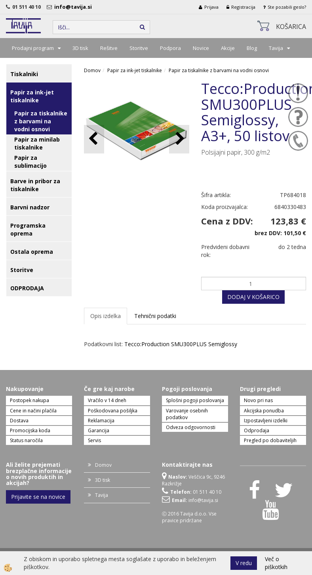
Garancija (98, 430)
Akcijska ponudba (264, 410)
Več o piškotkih (276, 563)
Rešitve (109, 48)
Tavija (276, 48)
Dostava (19, 420)
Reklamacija (101, 420)
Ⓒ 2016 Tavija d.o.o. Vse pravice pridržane (189, 517)
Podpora (170, 48)
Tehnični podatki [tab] (155, 316)
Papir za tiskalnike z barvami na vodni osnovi (40, 121)
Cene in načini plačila (33, 410)
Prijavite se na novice (38, 496)
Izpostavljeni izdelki (265, 420)
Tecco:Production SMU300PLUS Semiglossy (180, 344)
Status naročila (26, 440)
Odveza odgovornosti (190, 427)
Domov (92, 70)
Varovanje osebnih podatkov (187, 414)
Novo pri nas (258, 400)
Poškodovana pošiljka (112, 410)
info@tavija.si (74, 6)
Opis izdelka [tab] (105, 316)
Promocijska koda (30, 430)
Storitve (138, 48)
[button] (179, 139)
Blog (252, 48)
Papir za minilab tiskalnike (37, 143)
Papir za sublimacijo (30, 161)
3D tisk (80, 48)
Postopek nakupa (29, 400)
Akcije (228, 48)
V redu (244, 563)
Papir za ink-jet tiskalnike (134, 70)
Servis (94, 440)
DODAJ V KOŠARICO (253, 297)
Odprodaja (256, 430)
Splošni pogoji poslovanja (195, 400)
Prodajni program (33, 48)
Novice (201, 48)
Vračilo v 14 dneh (107, 400)
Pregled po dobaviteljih (270, 440)
